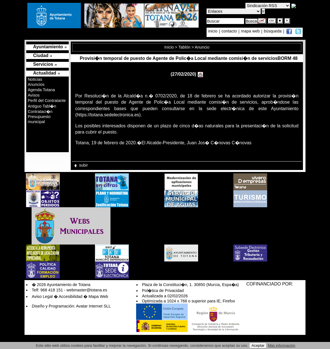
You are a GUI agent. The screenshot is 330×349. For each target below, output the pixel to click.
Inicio (169, 47)
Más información (281, 345)
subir (80, 165)
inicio (213, 31)
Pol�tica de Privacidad (163, 290)
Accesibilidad (70, 296)
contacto (229, 31)
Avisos (33, 95)
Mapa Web (98, 296)
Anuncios (36, 84)
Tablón (184, 47)
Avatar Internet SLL (93, 306)
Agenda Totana (41, 90)
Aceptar (257, 345)
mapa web (251, 31)
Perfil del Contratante (47, 100)
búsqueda (273, 31)
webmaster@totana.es (87, 290)
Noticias (35, 79)
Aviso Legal (42, 296)
